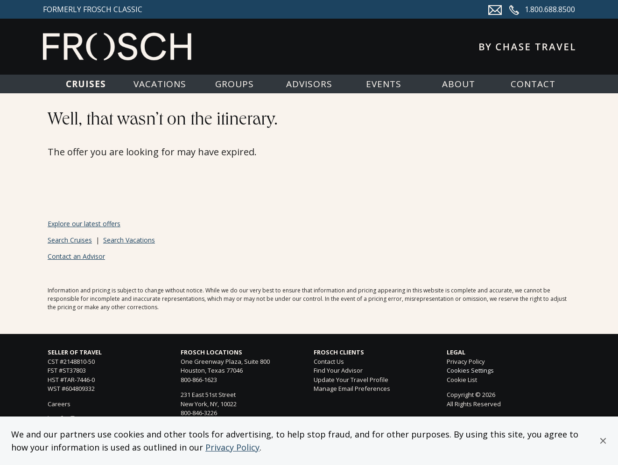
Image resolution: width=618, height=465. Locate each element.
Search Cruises (70, 240)
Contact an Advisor (76, 256)
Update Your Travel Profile (351, 379)
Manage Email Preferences (352, 388)
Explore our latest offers (84, 223)
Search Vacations (129, 240)
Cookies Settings (470, 371)
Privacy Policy (232, 447)
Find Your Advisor (338, 370)
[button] (603, 440)
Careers (59, 404)
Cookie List (462, 379)
